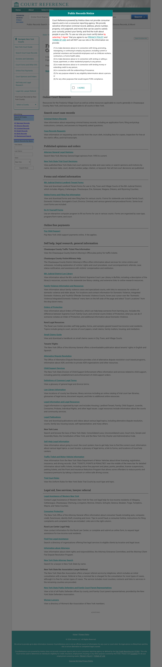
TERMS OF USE (59, 40)
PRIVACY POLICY (96, 37)
